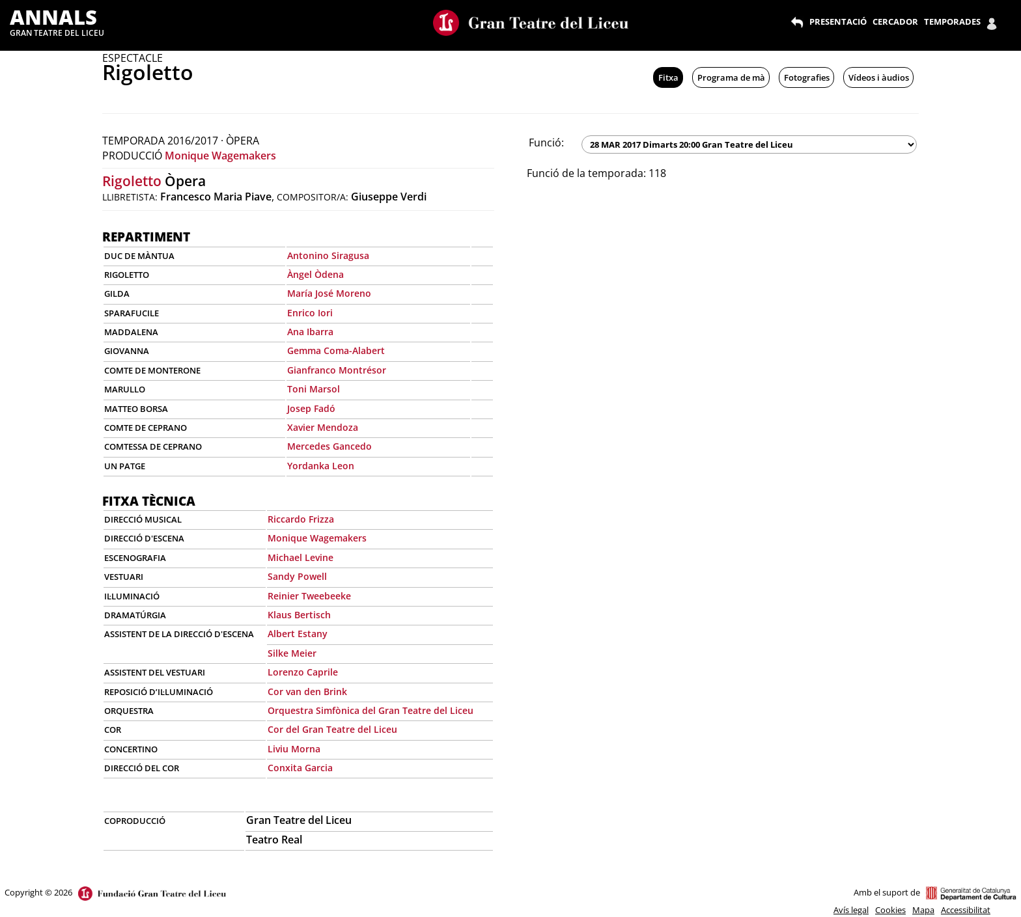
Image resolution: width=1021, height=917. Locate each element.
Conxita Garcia (300, 767)
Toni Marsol (313, 389)
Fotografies (807, 77)
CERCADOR (895, 21)
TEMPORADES (952, 21)
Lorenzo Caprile (303, 672)
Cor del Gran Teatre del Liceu (332, 729)
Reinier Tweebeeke (309, 596)
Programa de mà (731, 77)
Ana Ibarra (310, 331)
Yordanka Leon (320, 465)
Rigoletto (131, 181)
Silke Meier (292, 653)
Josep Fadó (311, 408)
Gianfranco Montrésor (336, 370)
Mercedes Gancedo (329, 446)
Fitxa (668, 77)
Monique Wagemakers (220, 155)
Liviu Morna (294, 749)
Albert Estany (298, 633)
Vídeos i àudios (878, 77)
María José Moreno (329, 293)
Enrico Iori (310, 313)
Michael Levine (300, 557)
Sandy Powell (297, 576)
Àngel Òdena (315, 274)
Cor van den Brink (307, 691)
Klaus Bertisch (299, 615)
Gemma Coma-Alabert (336, 350)
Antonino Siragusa (328, 255)
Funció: (546, 142)
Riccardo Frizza (301, 519)
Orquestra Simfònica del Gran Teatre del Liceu (370, 710)
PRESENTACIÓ (838, 21)
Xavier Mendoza (322, 427)
